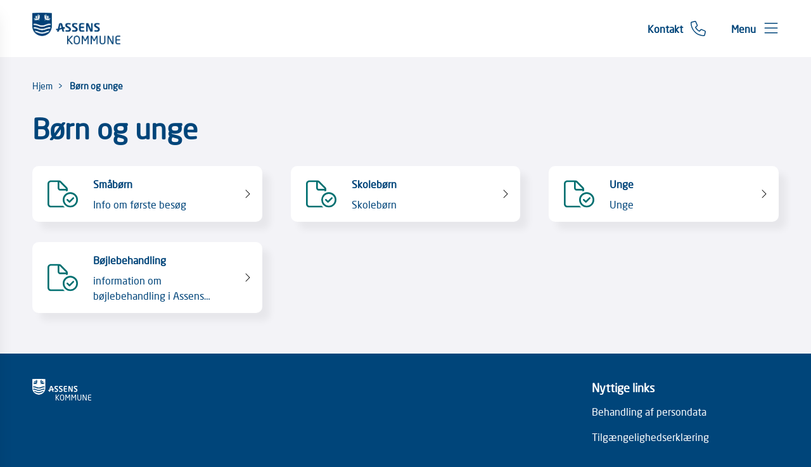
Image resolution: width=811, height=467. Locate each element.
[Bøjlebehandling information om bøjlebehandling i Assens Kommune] (147, 277)
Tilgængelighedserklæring (650, 436)
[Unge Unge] (664, 194)
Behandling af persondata (649, 411)
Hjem (42, 85)
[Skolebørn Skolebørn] (406, 194)
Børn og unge (96, 85)
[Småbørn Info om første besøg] (147, 194)
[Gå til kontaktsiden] (677, 28)
